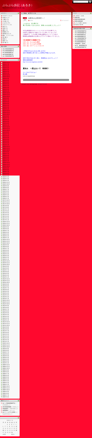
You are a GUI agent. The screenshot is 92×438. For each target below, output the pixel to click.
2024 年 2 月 (6, 89)
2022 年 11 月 (6, 112)
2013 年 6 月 (6, 289)
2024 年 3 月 (6, 87)
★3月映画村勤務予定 (80, 41)
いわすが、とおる (79, 15)
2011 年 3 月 (6, 338)
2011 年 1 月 (6, 341)
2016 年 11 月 (6, 223)
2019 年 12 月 (6, 162)
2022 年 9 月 (6, 116)
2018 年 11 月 (6, 182)
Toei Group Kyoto (33, 84)
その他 (4, 21)
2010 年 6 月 (6, 354)
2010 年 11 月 (6, 345)
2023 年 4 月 (6, 103)
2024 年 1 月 (6, 91)
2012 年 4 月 (6, 314)
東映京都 (77, 17)
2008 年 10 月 (6, 389)
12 (16, 426)
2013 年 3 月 (6, 295)
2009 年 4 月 (6, 379)
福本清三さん (6, 33)
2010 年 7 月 (6, 352)
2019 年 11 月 (6, 164)
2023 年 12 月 (6, 92)
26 (16, 430)
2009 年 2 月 (6, 382)
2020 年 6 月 (6, 155)
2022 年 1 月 (6, 125)
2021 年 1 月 (6, 144)
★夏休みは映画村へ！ (36, 18)
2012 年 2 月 (6, 318)
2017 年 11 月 (6, 202)
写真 (4, 28)
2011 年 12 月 (6, 321)
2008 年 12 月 (6, 386)
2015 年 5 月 (6, 252)
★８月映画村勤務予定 (8, 50)
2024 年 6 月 (6, 82)
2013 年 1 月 (6, 298)
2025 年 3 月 (6, 69)
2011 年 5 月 (6, 334)
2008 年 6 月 (6, 397)
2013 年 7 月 (6, 287)
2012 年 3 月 (6, 316)
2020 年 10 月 (6, 150)
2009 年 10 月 (6, 368)
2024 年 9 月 (6, 78)
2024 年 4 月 (6, 85)
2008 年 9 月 (6, 391)
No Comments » (65, 20)
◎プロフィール (6, 15)
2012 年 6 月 (6, 311)
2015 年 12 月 (6, 239)
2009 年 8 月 (6, 371)
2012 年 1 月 (6, 320)
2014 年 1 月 (6, 277)
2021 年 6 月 (6, 135)
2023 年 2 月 (6, 107)
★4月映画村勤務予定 (80, 40)
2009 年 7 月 (6, 373)
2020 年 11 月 (6, 148)
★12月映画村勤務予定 (80, 47)
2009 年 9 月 (6, 370)
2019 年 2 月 (6, 180)
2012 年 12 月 (6, 300)
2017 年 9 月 (6, 205)
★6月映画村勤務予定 (8, 54)
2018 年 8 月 (6, 187)
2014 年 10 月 (6, 264)
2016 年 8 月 (6, 228)
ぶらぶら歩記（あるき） (18, 5)
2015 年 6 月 (6, 250)
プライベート (6, 24)
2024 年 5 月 (6, 84)
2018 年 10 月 (6, 184)
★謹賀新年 (5, 408)
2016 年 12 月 (6, 221)
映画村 (4, 32)
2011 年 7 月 (6, 330)
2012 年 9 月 (6, 305)
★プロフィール (32, 13)
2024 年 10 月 (6, 76)
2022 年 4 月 (6, 121)
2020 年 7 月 (6, 153)
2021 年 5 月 (6, 137)
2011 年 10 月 (6, 325)
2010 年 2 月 (6, 361)
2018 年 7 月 (6, 189)
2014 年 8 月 (6, 268)
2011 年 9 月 (6, 327)
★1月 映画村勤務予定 (81, 45)
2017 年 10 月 (6, 203)
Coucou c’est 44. (79, 24)
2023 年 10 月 (6, 96)
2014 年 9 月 (6, 266)
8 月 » (12, 434)
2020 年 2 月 (6, 159)
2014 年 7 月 (6, 270)
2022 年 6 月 (6, 119)
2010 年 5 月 (6, 355)
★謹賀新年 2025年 (80, 43)
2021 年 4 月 (6, 139)
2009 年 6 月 (6, 375)
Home (25, 13)
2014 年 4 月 (6, 275)
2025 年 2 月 (6, 71)
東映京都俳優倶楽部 (80, 19)
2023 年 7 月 (6, 100)
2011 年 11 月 (6, 323)
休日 (4, 26)
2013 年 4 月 (6, 293)
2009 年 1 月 (6, 384)
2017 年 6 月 (6, 211)
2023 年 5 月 (6, 101)
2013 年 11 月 (6, 280)
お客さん (5, 17)
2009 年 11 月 (6, 366)
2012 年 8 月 (6, 307)
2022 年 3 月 (6, 123)
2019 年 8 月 (6, 169)
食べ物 (4, 42)
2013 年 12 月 (6, 279)
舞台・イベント (6, 35)
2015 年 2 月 (6, 257)
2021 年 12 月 (6, 127)
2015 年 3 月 (6, 255)
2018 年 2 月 (6, 196)
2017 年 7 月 (6, 209)
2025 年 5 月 (6, 68)
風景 (4, 40)
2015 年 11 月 (6, 241)
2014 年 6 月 (6, 271)
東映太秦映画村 (79, 21)
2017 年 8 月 (6, 207)
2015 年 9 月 (6, 245)
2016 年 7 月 (6, 230)
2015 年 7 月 (6, 248)
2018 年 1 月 (6, 198)
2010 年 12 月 (6, 343)
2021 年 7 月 (6, 134)
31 (12, 432)
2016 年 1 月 (6, 237)
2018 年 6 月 (6, 191)
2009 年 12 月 (6, 364)
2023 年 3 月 (6, 105)
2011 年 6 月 (6, 332)
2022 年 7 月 (6, 118)
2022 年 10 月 (6, 114)
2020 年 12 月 (6, 146)
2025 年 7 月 (6, 64)
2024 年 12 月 (6, 75)
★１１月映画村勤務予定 (9, 403)
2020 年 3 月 (6, 157)
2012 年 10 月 (6, 304)
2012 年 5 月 (6, 312)
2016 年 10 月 (6, 225)
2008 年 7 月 (6, 395)
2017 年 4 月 (6, 214)
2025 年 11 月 (6, 62)
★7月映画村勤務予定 (8, 52)
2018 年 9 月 (6, 186)
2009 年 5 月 (6, 377)
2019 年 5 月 (6, 175)
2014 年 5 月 (6, 273)
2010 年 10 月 (6, 346)
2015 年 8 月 (6, 246)
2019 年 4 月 (6, 177)
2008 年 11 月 (6, 388)
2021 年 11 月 (6, 128)
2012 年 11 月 (6, 302)
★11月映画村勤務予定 (8, 49)
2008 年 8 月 (6, 393)
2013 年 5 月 (6, 291)
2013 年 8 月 (6, 286)
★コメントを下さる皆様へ (9, 412)
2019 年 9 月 (6, 168)
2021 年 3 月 (6, 141)
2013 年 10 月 (6, 282)
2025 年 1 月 (6, 73)
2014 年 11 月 (6, 262)
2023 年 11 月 (6, 94)
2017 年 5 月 (6, 212)
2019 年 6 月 (6, 173)
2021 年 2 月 (6, 143)
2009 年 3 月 (6, 380)
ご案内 (4, 19)
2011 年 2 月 (6, 339)
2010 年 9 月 (6, 348)
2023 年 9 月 (6, 98)
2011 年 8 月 (6, 329)
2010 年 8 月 (6, 350)
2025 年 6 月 (6, 66)
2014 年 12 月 (6, 261)
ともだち (5, 23)
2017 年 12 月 (6, 200)
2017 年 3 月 (6, 216)
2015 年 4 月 (6, 253)
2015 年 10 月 (6, 243)
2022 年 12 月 (6, 110)
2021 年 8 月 (6, 132)
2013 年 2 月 (6, 296)
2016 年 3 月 (6, 234)
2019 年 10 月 (6, 166)
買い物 (4, 37)
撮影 (4, 30)
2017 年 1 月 (6, 219)
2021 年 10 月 (6, 130)
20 (3, 430)
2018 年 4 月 (6, 193)
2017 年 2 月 (6, 218)
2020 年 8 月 (6, 151)
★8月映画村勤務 (7, 407)
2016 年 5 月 (6, 232)
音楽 (4, 39)
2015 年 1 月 (6, 259)
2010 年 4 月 (6, 357)
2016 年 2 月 (6, 236)
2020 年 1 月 (6, 160)
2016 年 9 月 (6, 227)
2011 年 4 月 (6, 336)
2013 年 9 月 (6, 284)
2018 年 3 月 (6, 194)
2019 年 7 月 (6, 171)
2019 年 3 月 (6, 178)
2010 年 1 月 (6, 363)
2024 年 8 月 (6, 80)
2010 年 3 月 (6, 359)
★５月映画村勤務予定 (8, 56)
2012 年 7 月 (6, 309)
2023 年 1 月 (6, 109)
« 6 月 (4, 434)
